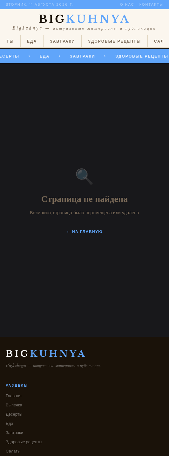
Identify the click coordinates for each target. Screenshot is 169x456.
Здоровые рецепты (114, 41)
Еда (32, 41)
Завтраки (62, 41)
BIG (85, 19)
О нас (127, 4)
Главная (13, 396)
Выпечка (14, 405)
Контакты (151, 4)
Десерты (14, 414)
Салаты (13, 451)
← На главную (84, 231)
